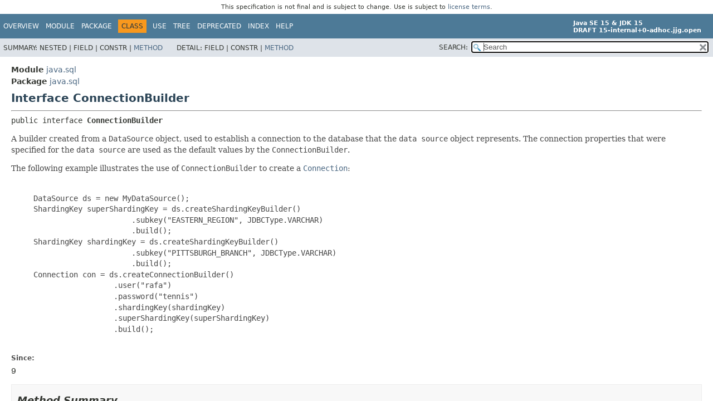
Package (96, 26)
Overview (21, 26)
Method (148, 48)
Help (284, 26)
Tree (182, 26)
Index (258, 26)
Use (160, 26)
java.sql (61, 69)
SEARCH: (453, 47)
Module (60, 26)
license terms (469, 7)
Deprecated (219, 26)
